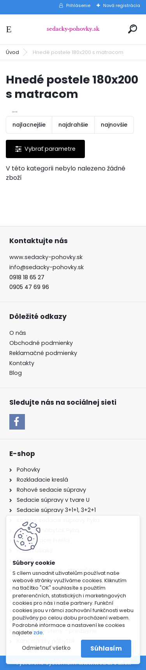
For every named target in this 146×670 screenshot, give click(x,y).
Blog (15, 373)
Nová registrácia (121, 5)
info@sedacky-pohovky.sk (46, 267)
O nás (17, 333)
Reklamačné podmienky (43, 353)
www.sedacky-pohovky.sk (46, 257)
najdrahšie (73, 125)
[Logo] (73, 29)
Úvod (12, 52)
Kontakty (21, 363)
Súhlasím (106, 648)
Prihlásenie (78, 5)
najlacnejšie (29, 125)
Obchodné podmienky (41, 343)
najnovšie (114, 125)
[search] (132, 29)
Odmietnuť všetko (46, 648)
